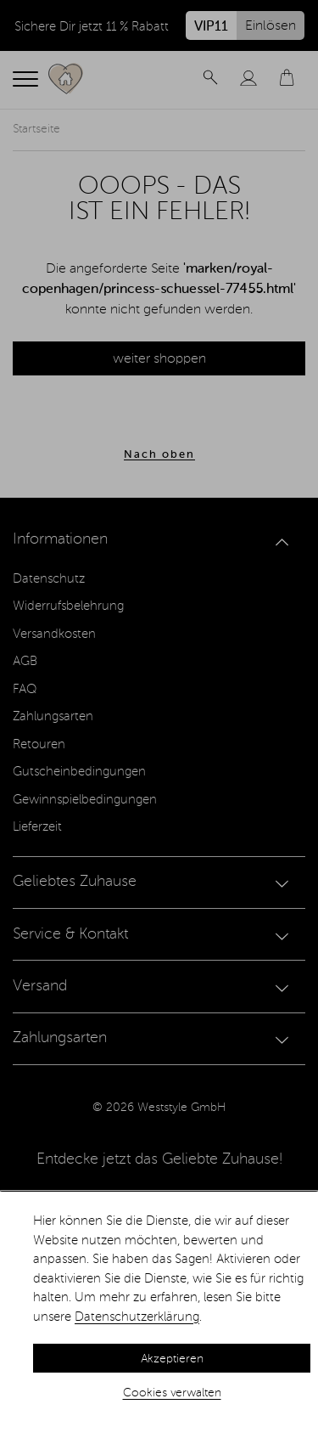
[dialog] (159, 1315)
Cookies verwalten (172, 1393)
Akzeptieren (172, 1359)
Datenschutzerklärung (137, 1317)
